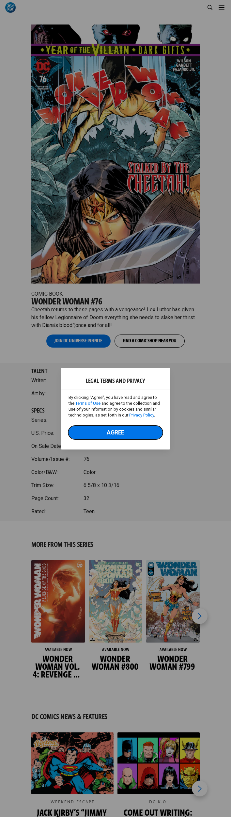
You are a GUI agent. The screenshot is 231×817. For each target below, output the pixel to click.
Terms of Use (87, 403)
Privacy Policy (141, 415)
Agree (115, 432)
